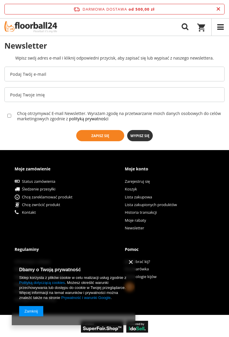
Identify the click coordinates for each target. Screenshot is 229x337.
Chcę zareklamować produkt (47, 197)
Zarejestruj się (137, 181)
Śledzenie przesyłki (39, 189)
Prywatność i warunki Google (86, 297)
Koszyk (131, 189)
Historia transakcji (141, 212)
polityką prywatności (89, 118)
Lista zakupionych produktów (151, 205)
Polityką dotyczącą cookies (42, 282)
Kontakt (29, 212)
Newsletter (134, 228)
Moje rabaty (135, 220)
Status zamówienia (38, 181)
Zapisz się (100, 135)
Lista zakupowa (138, 197)
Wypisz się (140, 135)
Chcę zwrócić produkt (41, 205)
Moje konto (136, 169)
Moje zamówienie (33, 169)
